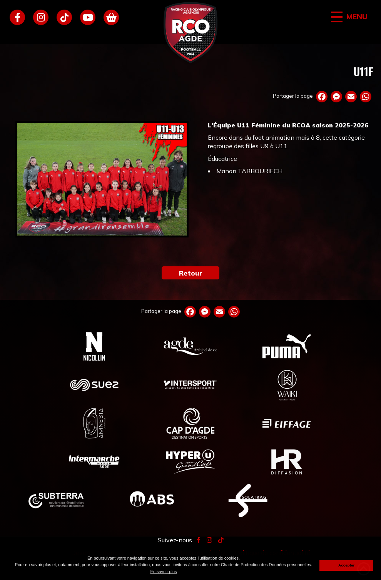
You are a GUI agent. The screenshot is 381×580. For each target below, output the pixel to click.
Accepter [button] (346, 565)
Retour (190, 273)
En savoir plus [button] (163, 571)
